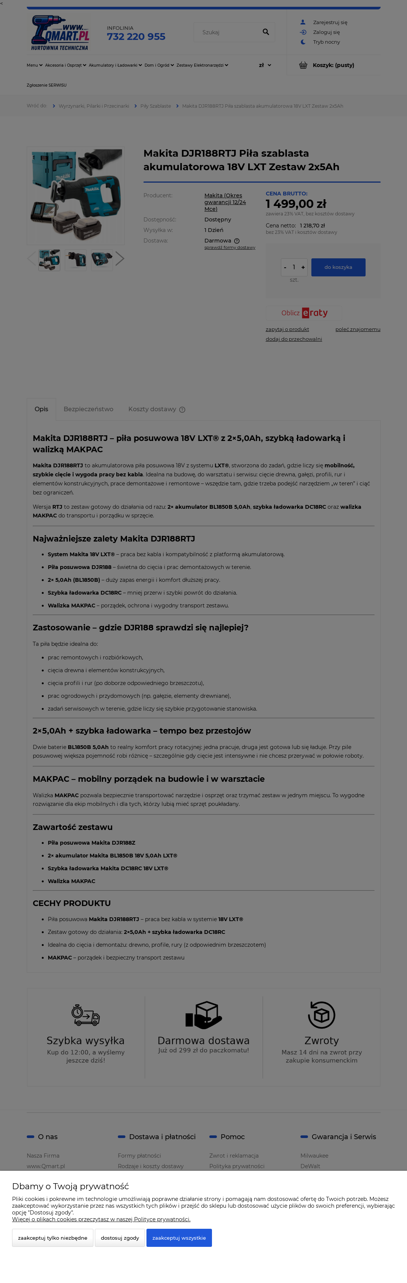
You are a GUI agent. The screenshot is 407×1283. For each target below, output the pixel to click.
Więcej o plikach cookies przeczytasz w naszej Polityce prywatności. (101, 1219)
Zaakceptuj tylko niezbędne (52, 1238)
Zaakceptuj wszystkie (179, 1238)
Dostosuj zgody (120, 1238)
